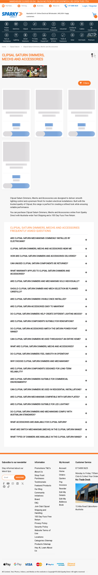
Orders (62, 475)
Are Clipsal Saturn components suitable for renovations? (42, 321)
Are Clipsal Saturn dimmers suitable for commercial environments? (39, 380)
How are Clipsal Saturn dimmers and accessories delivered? (43, 256)
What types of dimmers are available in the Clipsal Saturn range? (46, 437)
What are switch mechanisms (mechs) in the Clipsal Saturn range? (46, 429)
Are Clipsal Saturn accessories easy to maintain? (37, 306)
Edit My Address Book (63, 502)
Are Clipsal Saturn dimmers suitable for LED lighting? (39, 404)
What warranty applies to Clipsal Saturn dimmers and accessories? (40, 272)
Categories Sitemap (43, 540)
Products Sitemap (43, 544)
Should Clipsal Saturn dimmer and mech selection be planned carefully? (44, 290)
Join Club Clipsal (42, 506)
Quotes (62, 478)
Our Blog (38, 489)
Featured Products (43, 485)
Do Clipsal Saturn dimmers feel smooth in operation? (39, 354)
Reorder (62, 488)
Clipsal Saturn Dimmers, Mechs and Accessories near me (41, 248)
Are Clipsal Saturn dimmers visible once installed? (38, 299)
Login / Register (89, 6)
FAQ (36, 503)
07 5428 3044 (81, 468)
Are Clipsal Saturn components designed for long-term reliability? (40, 370)
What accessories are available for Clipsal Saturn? (38, 422)
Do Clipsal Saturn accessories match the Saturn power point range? (43, 330)
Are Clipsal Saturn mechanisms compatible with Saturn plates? (45, 397)
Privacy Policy (41, 523)
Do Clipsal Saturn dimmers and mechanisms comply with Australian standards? (41, 413)
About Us (54, 6)
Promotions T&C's (43, 468)
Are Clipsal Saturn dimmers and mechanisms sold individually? (44, 281)
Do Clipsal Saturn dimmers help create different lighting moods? (46, 314)
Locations (39, 537)
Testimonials (40, 482)
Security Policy (41, 527)
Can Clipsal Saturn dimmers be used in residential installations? (45, 389)
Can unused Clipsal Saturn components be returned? (39, 263)
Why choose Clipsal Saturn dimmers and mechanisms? (39, 361)
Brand (37, 499)
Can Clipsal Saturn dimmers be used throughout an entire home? (45, 339)
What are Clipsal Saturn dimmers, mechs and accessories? (42, 346)
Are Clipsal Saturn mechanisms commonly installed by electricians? (40, 239)
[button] (6, 26)
